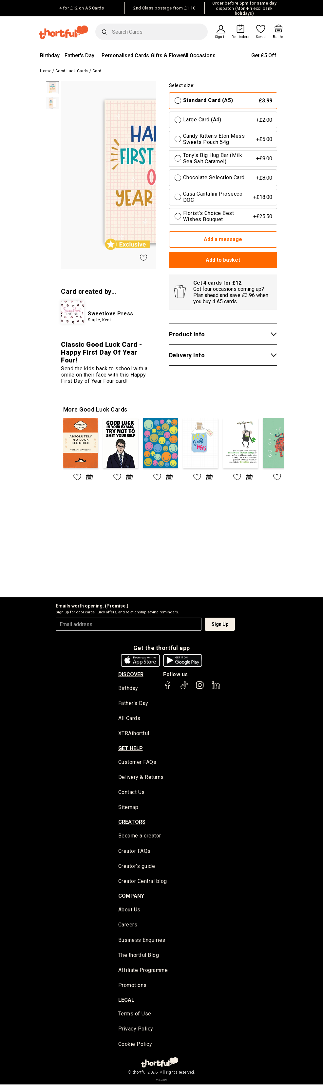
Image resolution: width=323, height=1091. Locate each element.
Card (97, 71)
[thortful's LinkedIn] (216, 688)
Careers (128, 928)
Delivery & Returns (141, 778)
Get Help (130, 749)
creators (131, 824)
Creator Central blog (142, 884)
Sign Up (220, 624)
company (131, 899)
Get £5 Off (263, 55)
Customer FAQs (137, 763)
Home (45, 71)
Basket (278, 37)
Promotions (132, 990)
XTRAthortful (133, 734)
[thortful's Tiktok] (184, 688)
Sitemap (128, 809)
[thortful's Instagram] (200, 688)
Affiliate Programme (143, 975)
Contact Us (131, 794)
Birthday (50, 55)
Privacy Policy (135, 1034)
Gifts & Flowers (169, 55)
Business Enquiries (141, 944)
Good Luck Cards (72, 71)
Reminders (241, 37)
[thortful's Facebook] (168, 688)
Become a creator (139, 838)
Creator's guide (136, 869)
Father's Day (79, 55)
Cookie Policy (135, 1050)
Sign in (221, 37)
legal (126, 1005)
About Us (129, 913)
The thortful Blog (138, 960)
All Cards (129, 719)
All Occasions (199, 55)
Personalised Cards (125, 55)
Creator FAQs (134, 854)
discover (130, 674)
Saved (261, 37)
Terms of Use (134, 1019)
